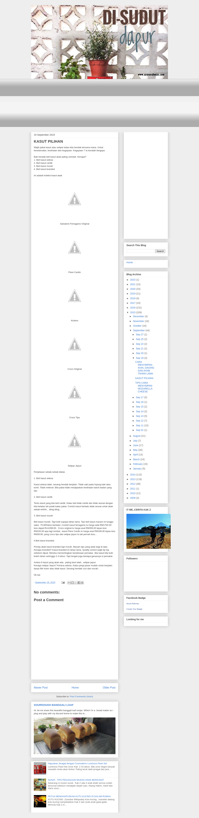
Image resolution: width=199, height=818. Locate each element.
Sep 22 (140, 344)
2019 (133, 293)
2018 (133, 298)
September (139, 330)
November (139, 321)
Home (75, 687)
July (135, 440)
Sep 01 (140, 430)
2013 (133, 479)
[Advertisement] (99, 103)
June (136, 445)
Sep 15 (140, 406)
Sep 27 (140, 334)
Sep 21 (140, 348)
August (137, 436)
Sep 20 (140, 353)
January (137, 468)
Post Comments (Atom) (81, 696)
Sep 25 (140, 339)
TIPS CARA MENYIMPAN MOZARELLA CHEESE (143, 387)
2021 (133, 284)
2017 (133, 303)
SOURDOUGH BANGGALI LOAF (53, 704)
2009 (133, 498)
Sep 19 (140, 358)
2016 (133, 307)
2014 (133, 474)
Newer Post (41, 687)
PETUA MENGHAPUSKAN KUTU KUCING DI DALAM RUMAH (79, 796)
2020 (133, 289)
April (135, 454)
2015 (133, 312)
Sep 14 (140, 411)
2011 (133, 488)
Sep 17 (140, 397)
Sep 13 (140, 416)
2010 (133, 493)
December (139, 316)
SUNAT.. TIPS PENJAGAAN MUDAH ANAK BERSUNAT (76, 780)
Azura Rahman (132, 604)
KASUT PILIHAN (144, 378)
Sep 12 (140, 420)
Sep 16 (140, 402)
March (136, 459)
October (137, 325)
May (135, 450)
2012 (133, 483)
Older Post (109, 687)
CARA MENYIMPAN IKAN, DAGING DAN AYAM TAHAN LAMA (144, 368)
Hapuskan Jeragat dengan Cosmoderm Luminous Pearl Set (77, 763)
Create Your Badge (134, 609)
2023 (133, 279)
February (138, 464)
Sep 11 (140, 425)
